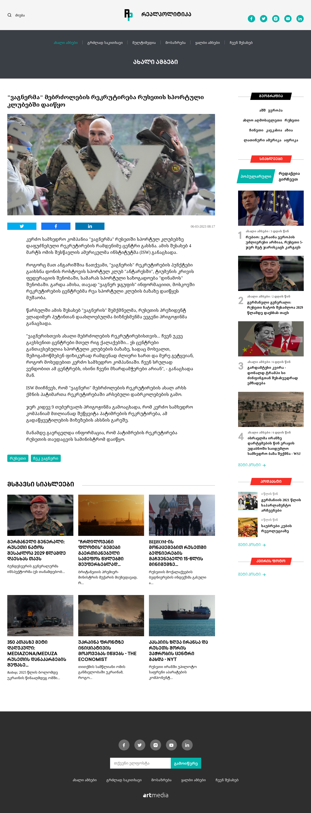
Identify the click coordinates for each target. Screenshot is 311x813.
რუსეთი (18, 458)
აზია (289, 130)
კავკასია (274, 130)
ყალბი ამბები (207, 42)
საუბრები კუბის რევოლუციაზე (276, 528)
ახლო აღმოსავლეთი (262, 120)
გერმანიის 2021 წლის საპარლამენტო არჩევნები (281, 505)
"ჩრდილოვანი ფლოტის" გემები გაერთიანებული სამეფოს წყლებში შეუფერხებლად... (101, 553)
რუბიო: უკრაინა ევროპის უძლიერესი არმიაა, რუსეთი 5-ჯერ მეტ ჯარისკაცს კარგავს (274, 242)
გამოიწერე (186, 763)
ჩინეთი (256, 130)
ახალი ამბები (66, 42)
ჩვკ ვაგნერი (45, 458)
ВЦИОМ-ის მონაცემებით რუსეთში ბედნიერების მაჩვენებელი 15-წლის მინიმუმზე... (178, 553)
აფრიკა (291, 140)
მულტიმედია (144, 42)
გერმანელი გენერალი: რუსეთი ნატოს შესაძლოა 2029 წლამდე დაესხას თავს (275, 307)
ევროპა (275, 110)
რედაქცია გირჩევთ (289, 176)
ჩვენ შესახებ (241, 42)
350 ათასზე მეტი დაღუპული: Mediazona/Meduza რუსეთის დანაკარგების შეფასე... (36, 654)
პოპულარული (256, 176)
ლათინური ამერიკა (262, 140)
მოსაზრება (175, 42)
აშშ (262, 110)
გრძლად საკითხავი (105, 42)
